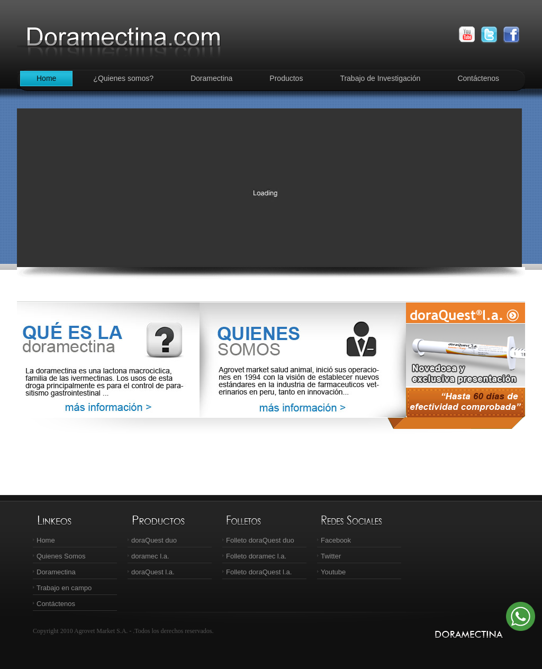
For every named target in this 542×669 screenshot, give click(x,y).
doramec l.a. (150, 556)
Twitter (331, 556)
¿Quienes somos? (123, 78)
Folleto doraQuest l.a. (259, 572)
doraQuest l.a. (153, 572)
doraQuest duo (154, 540)
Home (46, 78)
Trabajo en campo (64, 588)
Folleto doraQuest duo (260, 540)
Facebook (336, 540)
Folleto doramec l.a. (256, 556)
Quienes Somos (61, 556)
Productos (286, 78)
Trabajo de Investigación (380, 78)
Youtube (333, 572)
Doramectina (211, 78)
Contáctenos (478, 78)
